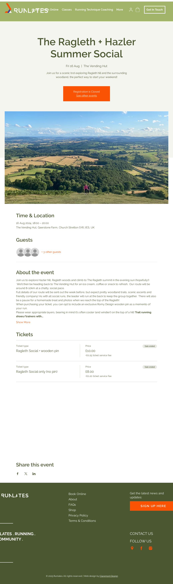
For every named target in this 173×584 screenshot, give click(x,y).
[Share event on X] (25, 473)
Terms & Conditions (82, 520)
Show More (23, 322)
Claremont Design (109, 576)
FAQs (72, 504)
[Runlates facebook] (141, 548)
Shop (72, 510)
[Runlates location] (132, 548)
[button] (138, 9)
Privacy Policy (78, 515)
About (73, 499)
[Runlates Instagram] (150, 548)
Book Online (77, 494)
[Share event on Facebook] (17, 473)
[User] (131, 9)
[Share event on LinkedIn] (34, 473)
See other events (86, 95)
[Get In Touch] (154, 10)
